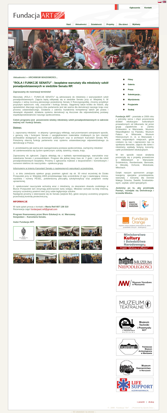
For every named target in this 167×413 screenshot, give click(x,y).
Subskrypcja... (134, 94)
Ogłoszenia (135, 8)
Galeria (131, 84)
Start (68, 24)
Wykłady (136, 24)
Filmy (130, 79)
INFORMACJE (20, 201)
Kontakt (148, 8)
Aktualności (80, 24)
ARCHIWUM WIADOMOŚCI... (43, 77)
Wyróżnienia (133, 100)
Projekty (110, 24)
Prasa (130, 89)
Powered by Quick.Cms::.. (144, 408)
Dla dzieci (123, 24)
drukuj (151, 402)
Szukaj (131, 110)
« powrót (141, 402)
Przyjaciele (133, 104)
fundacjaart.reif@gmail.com (44, 209)
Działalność (96, 24)
